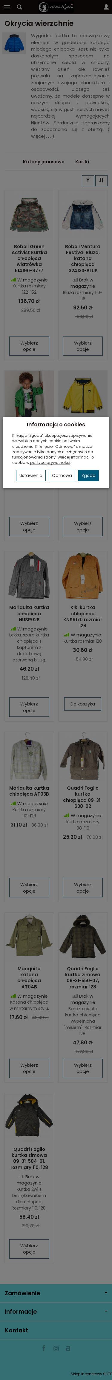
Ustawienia (30, 475)
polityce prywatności (50, 462)
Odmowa (62, 475)
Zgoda (89, 475)
